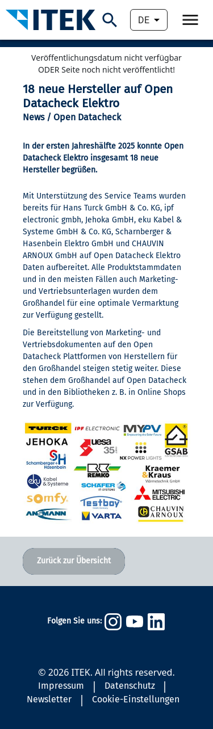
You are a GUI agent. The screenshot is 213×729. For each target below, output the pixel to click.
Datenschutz (130, 685)
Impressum (61, 685)
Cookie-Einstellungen (135, 699)
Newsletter (49, 699)
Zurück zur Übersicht (74, 561)
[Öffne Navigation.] (190, 20)
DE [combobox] (143, 20)
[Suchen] (109, 20)
